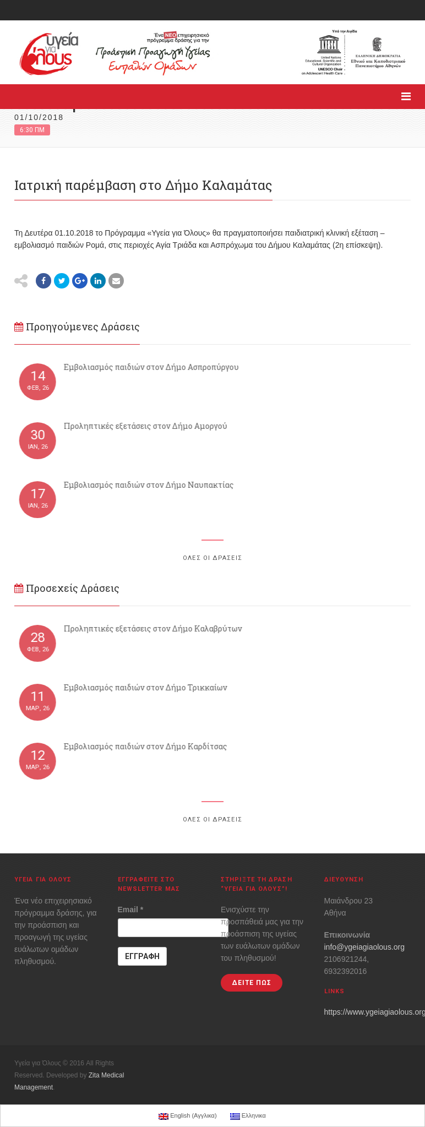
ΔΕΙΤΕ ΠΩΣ (251, 983)
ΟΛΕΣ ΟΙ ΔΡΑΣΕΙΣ (212, 558)
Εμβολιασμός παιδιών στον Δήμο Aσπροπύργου (154, 367)
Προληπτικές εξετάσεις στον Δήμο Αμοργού (148, 426)
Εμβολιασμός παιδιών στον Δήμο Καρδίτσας (148, 746)
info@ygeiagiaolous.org (364, 947)
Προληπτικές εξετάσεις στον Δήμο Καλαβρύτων (156, 628)
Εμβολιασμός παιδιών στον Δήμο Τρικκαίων (148, 687)
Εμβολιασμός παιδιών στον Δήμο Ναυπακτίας (152, 485)
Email (131, 909)
